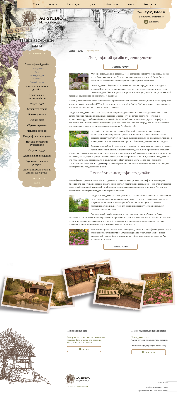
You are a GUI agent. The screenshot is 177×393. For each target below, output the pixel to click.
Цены (91, 4)
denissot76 (154, 21)
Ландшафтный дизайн (37, 64)
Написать (84, 349)
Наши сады (73, 4)
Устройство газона (37, 108)
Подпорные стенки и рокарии (37, 163)
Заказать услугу (120, 66)
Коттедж (37, 79)
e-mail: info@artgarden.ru (151, 16)
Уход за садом (37, 103)
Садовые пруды (36, 150)
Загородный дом (37, 75)
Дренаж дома (37, 119)
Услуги (53, 4)
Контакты (149, 4)
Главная (72, 51)
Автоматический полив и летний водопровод (37, 171)
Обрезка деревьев (36, 125)
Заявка (131, 4)
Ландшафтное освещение (37, 136)
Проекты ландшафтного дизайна (37, 88)
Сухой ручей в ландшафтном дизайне (149, 340)
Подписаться (148, 352)
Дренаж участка (37, 114)
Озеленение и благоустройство (37, 96)
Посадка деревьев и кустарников (37, 143)
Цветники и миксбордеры (37, 155)
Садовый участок (37, 82)
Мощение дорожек (37, 130)
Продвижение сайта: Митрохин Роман (153, 390)
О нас (36, 4)
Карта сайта (163, 382)
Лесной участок (36, 69)
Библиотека (111, 4)
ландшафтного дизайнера (96, 163)
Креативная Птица (160, 387)
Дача (37, 72)
